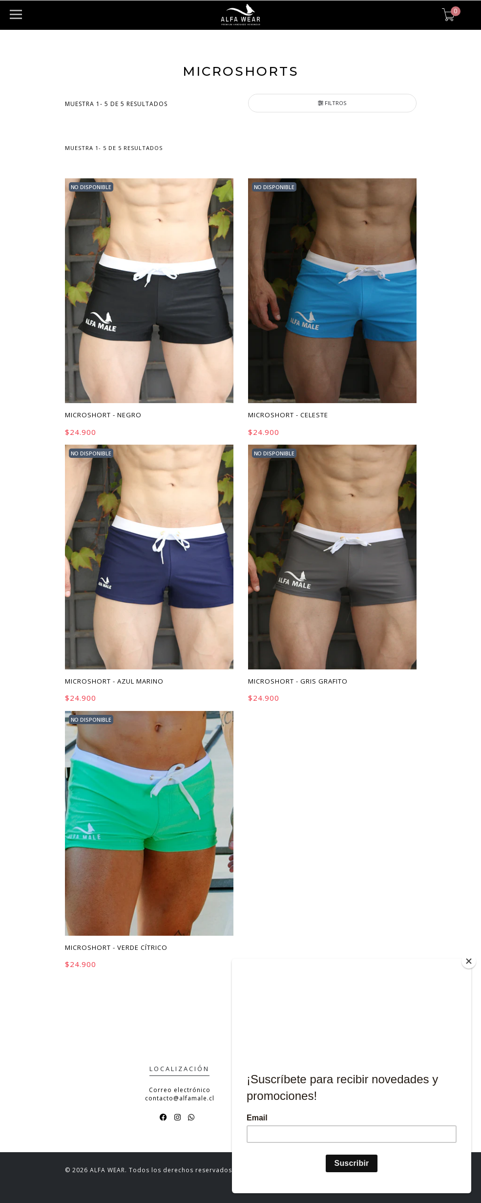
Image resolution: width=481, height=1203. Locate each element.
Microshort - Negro (103, 414)
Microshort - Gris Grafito (298, 681)
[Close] (468, 961)
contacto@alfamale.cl (179, 1098)
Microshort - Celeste (288, 414)
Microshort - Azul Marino (114, 681)
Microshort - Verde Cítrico (116, 947)
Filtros (332, 103)
